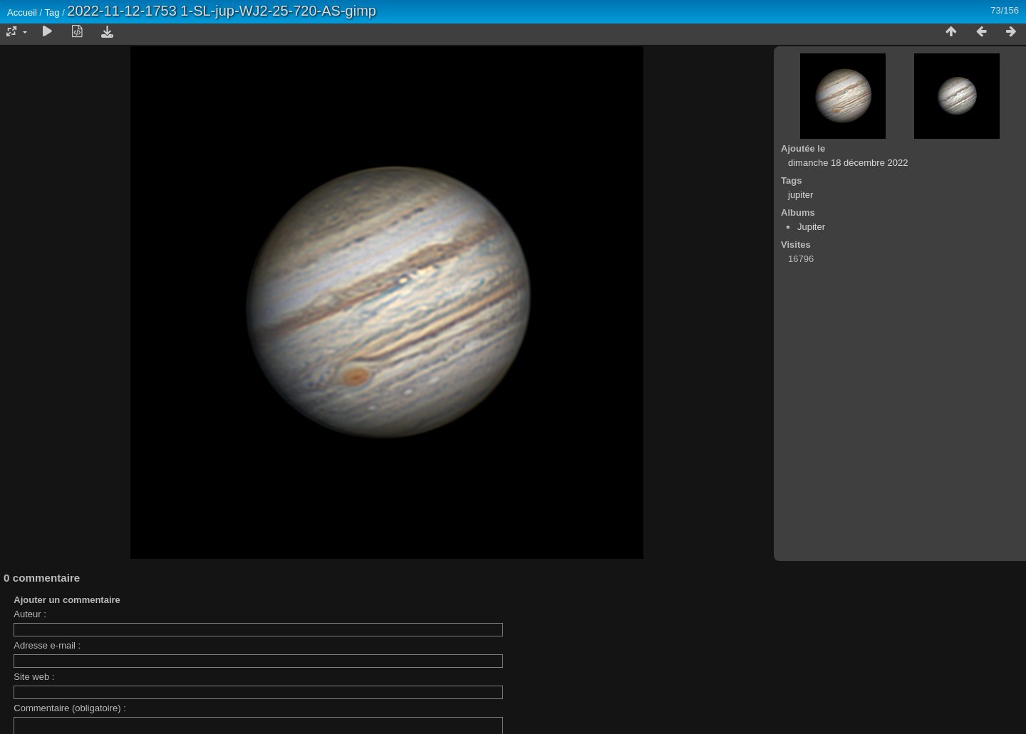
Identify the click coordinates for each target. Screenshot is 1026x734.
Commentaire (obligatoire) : (70, 708)
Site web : (34, 676)
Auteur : (30, 614)
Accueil (22, 12)
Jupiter (811, 226)
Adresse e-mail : (47, 645)
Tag (52, 12)
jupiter (800, 194)
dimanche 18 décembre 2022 (848, 162)
